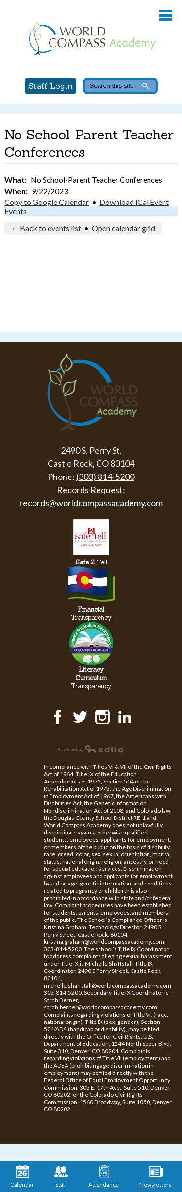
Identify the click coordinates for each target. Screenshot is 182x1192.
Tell (91, 562)
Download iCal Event (134, 201)
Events (15, 211)
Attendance (103, 1176)
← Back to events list (46, 228)
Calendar (22, 1176)
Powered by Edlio (91, 748)
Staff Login (50, 86)
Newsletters (155, 1176)
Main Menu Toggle (165, 15)
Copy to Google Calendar (46, 201)
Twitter (80, 717)
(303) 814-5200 (105, 476)
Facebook (57, 717)
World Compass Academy (91, 39)
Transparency (91, 613)
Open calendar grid (123, 228)
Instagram (102, 717)
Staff (61, 1176)
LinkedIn (124, 717)
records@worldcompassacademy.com (91, 502)
